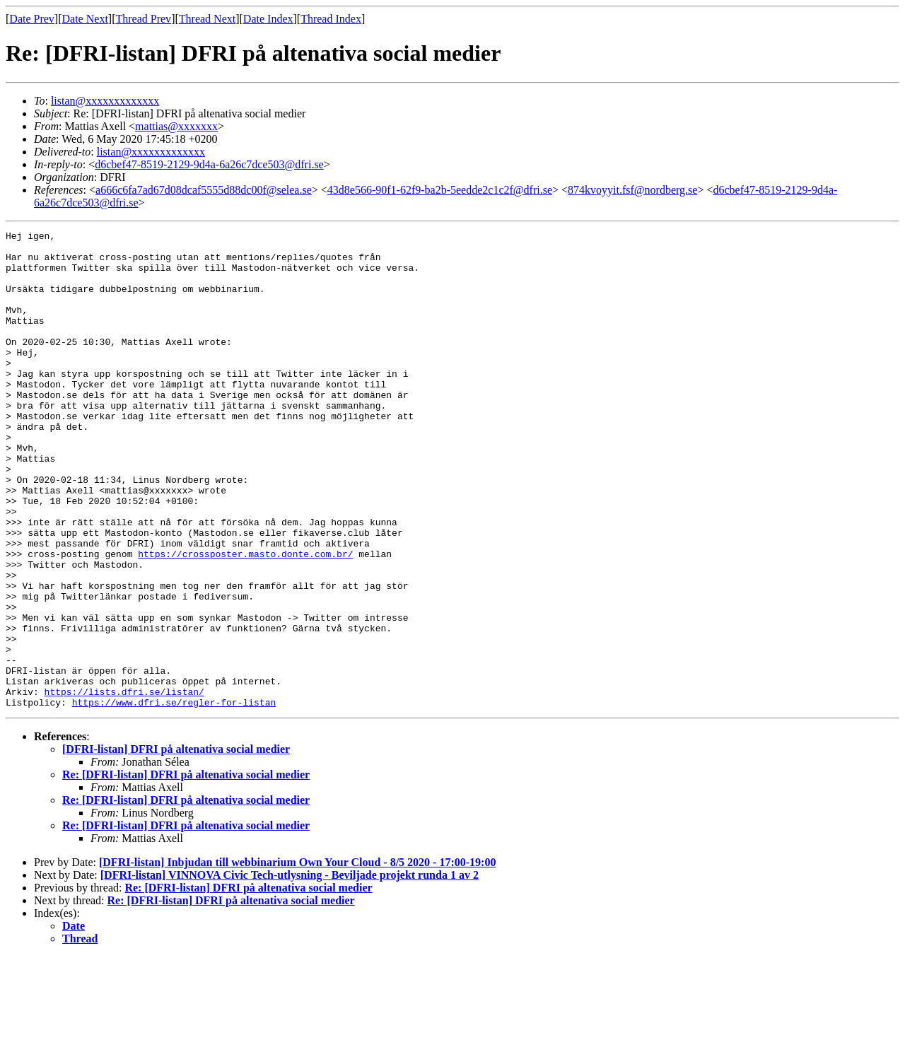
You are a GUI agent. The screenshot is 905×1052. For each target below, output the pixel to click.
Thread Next (207, 19)
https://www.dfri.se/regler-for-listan (174, 797)
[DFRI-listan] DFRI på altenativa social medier (176, 844)
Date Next (85, 19)
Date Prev (31, 19)
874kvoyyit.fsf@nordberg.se (632, 190)
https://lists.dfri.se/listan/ (124, 784)
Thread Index (330, 19)
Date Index (268, 19)
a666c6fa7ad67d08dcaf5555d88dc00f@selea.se (203, 190)
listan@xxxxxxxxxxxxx (105, 101)
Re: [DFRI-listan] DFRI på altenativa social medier (186, 870)
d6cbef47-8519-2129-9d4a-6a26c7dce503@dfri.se (209, 164)
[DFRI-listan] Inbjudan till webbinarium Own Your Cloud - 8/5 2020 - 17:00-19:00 (297, 958)
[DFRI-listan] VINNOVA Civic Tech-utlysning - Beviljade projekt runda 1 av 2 (289, 970)
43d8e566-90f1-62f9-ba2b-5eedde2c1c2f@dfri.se (439, 190)
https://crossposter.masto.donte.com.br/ (245, 619)
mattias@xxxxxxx (176, 126)
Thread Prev (143, 19)
